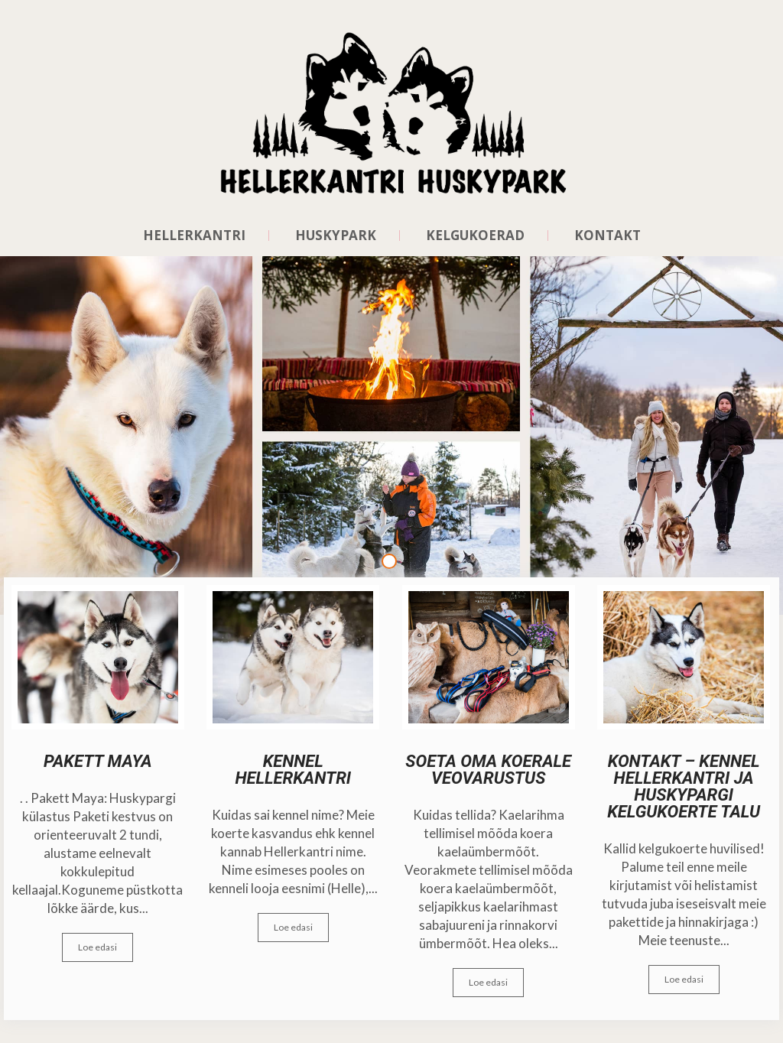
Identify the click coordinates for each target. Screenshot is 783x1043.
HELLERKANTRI (194, 235)
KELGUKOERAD (475, 235)
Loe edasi (97, 947)
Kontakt (607, 235)
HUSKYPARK (335, 235)
